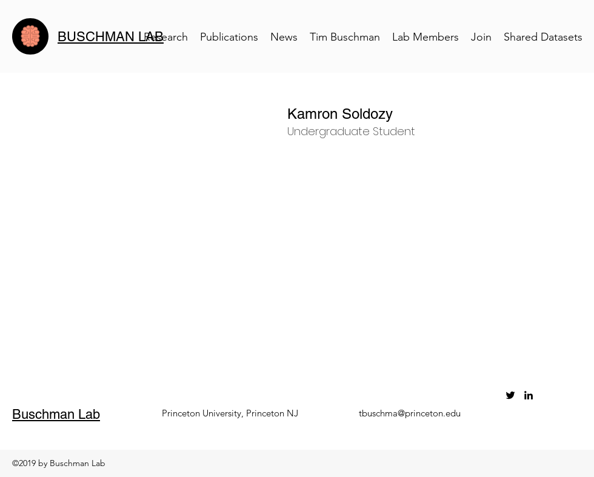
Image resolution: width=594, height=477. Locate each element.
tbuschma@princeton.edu (410, 413)
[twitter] (510, 395)
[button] (426, 114)
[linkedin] (528, 395)
